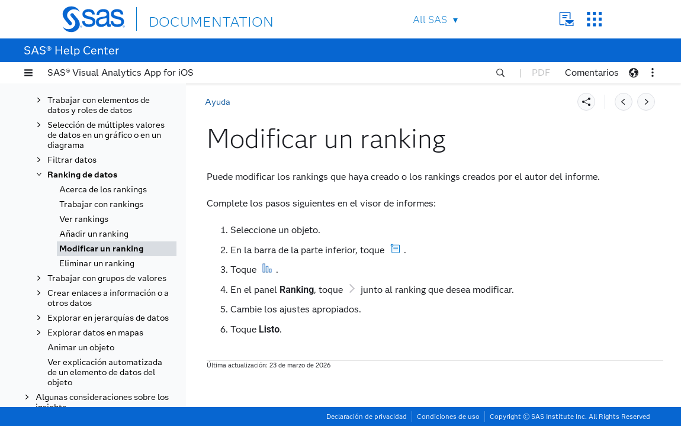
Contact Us (566, 19)
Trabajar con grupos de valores (106, 278)
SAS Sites (594, 19)
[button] (28, 73)
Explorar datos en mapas (95, 333)
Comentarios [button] (592, 72)
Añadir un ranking (94, 234)
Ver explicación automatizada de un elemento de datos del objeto (104, 372)
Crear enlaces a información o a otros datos (108, 298)
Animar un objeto (80, 348)
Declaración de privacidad (366, 416)
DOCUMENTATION (192, 18)
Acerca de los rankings (103, 190)
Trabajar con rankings (101, 204)
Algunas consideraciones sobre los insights (102, 402)
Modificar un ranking (101, 249)
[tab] (116, 248)
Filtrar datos (72, 160)
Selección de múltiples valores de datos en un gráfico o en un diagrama (106, 135)
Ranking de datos (82, 175)
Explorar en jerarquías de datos (108, 318)
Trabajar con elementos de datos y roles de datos (98, 105)
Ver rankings (83, 219)
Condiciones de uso (448, 416)
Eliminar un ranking (96, 264)
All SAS (430, 19)
